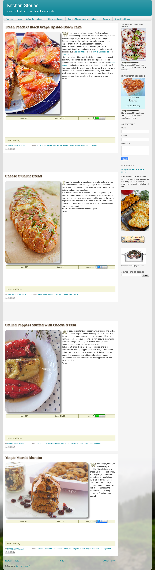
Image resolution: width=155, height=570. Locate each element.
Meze (76, 294)
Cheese (65, 294)
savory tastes (80, 52)
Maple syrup (74, 549)
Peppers (80, 443)
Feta (45, 443)
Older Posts (109, 560)
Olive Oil (73, 443)
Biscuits (40, 549)
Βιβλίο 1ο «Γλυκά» (55, 19)
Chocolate (48, 549)
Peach (59, 145)
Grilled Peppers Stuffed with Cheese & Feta (40, 325)
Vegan (88, 549)
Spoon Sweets (91, 145)
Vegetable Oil (97, 549)
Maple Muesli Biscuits (23, 458)
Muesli (82, 549)
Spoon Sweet (80, 145)
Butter (39, 145)
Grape (49, 145)
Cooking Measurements (77, 19)
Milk (54, 145)
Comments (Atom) (23, 566)
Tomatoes (88, 443)
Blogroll (95, 19)
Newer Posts (12, 560)
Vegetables (97, 443)
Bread (40, 294)
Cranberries (57, 549)
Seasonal (106, 19)
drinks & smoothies (101, 52)
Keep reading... (14, 140)
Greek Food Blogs (122, 19)
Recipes (9, 19)
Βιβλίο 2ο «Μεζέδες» (35, 19)
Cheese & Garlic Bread (23, 176)
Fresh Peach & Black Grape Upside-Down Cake (43, 27)
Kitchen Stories (22, 5)
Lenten (65, 549)
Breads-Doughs (49, 294)
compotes (66, 55)
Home (19, 19)
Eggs (44, 145)
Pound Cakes (68, 145)
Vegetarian (107, 549)
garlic (71, 294)
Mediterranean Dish (56, 443)
